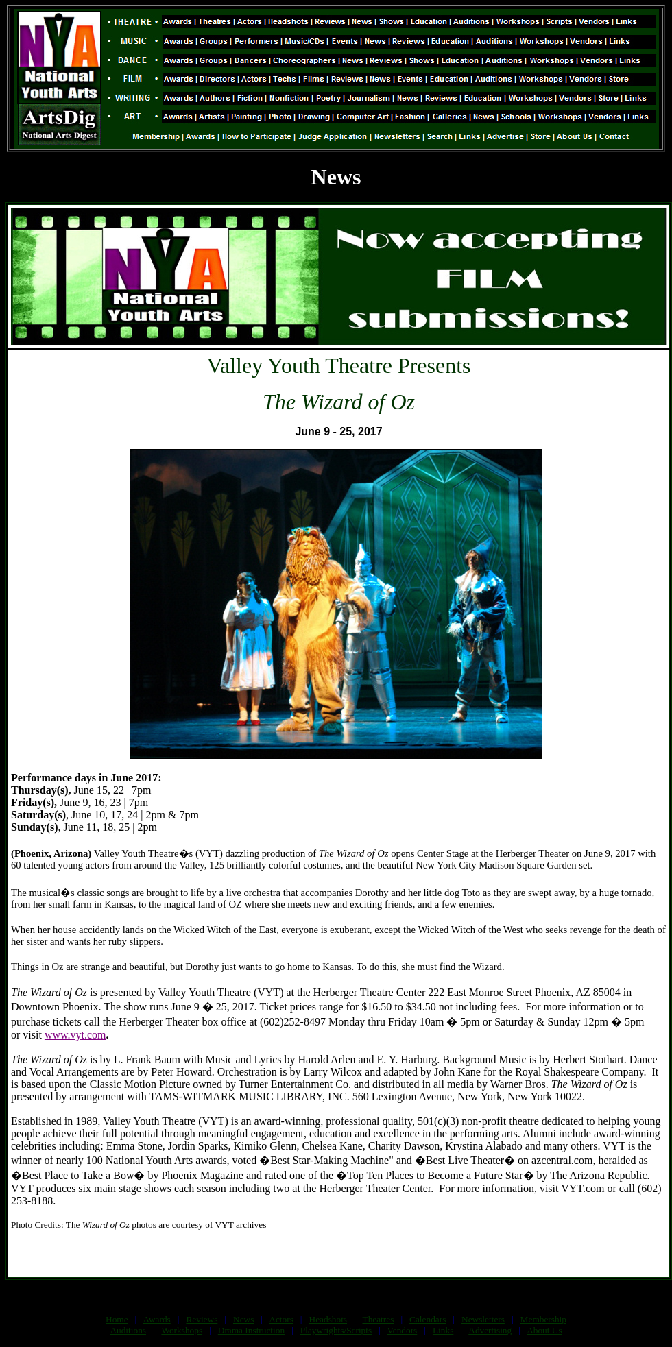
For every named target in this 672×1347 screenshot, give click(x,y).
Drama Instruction (251, 1330)
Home (117, 1319)
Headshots (328, 1319)
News (243, 1319)
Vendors (402, 1330)
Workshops (181, 1330)
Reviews (201, 1319)
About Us (544, 1330)
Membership (543, 1319)
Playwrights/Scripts (336, 1330)
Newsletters (483, 1319)
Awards (157, 1319)
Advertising (490, 1330)
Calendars (427, 1319)
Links (443, 1330)
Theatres (378, 1319)
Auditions (128, 1330)
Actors (281, 1319)
